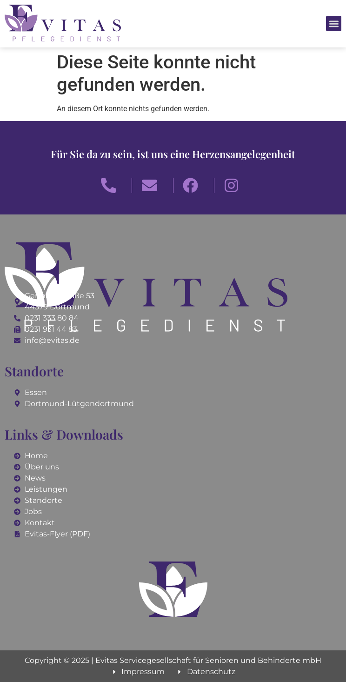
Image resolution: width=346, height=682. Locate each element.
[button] (333, 23)
